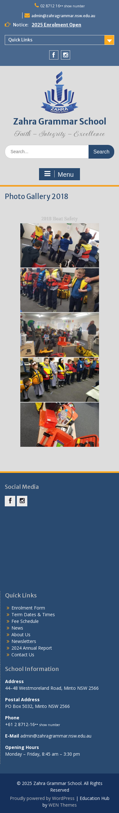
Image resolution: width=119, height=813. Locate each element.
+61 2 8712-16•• (32, 724)
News (17, 628)
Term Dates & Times (33, 614)
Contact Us (22, 655)
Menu (59, 174)
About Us (20, 634)
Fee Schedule (25, 621)
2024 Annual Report (31, 648)
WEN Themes (63, 805)
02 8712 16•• (62, 6)
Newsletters (23, 641)
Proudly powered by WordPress (42, 798)
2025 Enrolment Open (56, 25)
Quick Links (20, 40)
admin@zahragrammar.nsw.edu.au (63, 15)
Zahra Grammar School (59, 121)
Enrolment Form (28, 608)
